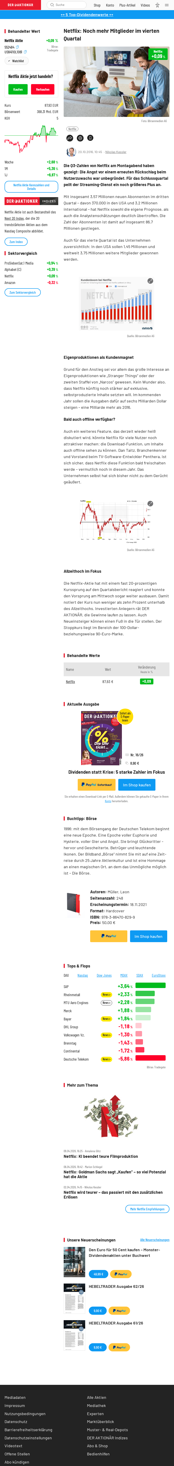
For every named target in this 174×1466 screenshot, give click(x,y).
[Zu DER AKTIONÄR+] (127, 5)
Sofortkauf (97, 785)
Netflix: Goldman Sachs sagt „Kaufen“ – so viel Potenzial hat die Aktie (115, 1174)
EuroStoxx (159, 975)
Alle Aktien (96, 1397)
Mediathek (96, 1405)
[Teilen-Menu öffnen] (69, 138)
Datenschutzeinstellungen (28, 1437)
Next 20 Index (14, 218)
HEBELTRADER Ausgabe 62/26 (116, 1286)
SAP (66, 986)
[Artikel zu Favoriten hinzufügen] (90, 138)
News (106, 994)
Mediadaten (15, 1397)
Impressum (15, 1405)
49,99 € (98, 1274)
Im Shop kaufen (137, 784)
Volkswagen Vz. (74, 1035)
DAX (66, 975)
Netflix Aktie (14, 40)
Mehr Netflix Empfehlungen (147, 1209)
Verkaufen (42, 89)
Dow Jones (104, 975)
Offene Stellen (17, 1453)
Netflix (72, 129)
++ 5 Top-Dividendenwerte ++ (87, 14)
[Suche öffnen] (52, 5)
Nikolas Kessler (115, 152)
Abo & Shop (97, 1445)
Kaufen (18, 89)
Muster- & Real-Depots (107, 1429)
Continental (72, 1051)
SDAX (139, 975)
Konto (108, 801)
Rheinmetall (72, 994)
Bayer (67, 1019)
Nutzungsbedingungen (25, 1413)
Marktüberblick (100, 1421)
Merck (68, 1010)
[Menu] (168, 5)
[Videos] (145, 5)
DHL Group (71, 1026)
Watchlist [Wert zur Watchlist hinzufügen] (18, 61)
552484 (12, 47)
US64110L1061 (16, 51)
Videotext (13, 1445)
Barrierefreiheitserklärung (28, 1429)
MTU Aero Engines (76, 1002)
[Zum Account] (110, 5)
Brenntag (70, 1043)
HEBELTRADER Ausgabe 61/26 (116, 1322)
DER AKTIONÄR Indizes (107, 1437)
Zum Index (16, 241)
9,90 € (98, 1310)
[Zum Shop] (97, 5)
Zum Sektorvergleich (23, 292)
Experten (95, 1413)
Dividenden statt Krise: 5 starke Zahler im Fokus (116, 772)
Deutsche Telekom (76, 1059)
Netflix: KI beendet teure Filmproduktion (101, 1156)
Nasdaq (82, 975)
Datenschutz (16, 1421)
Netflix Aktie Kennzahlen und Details (31, 187)
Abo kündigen (17, 1461)
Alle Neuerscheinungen (154, 1240)
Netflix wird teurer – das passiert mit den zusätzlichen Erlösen (113, 1194)
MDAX (124, 975)
